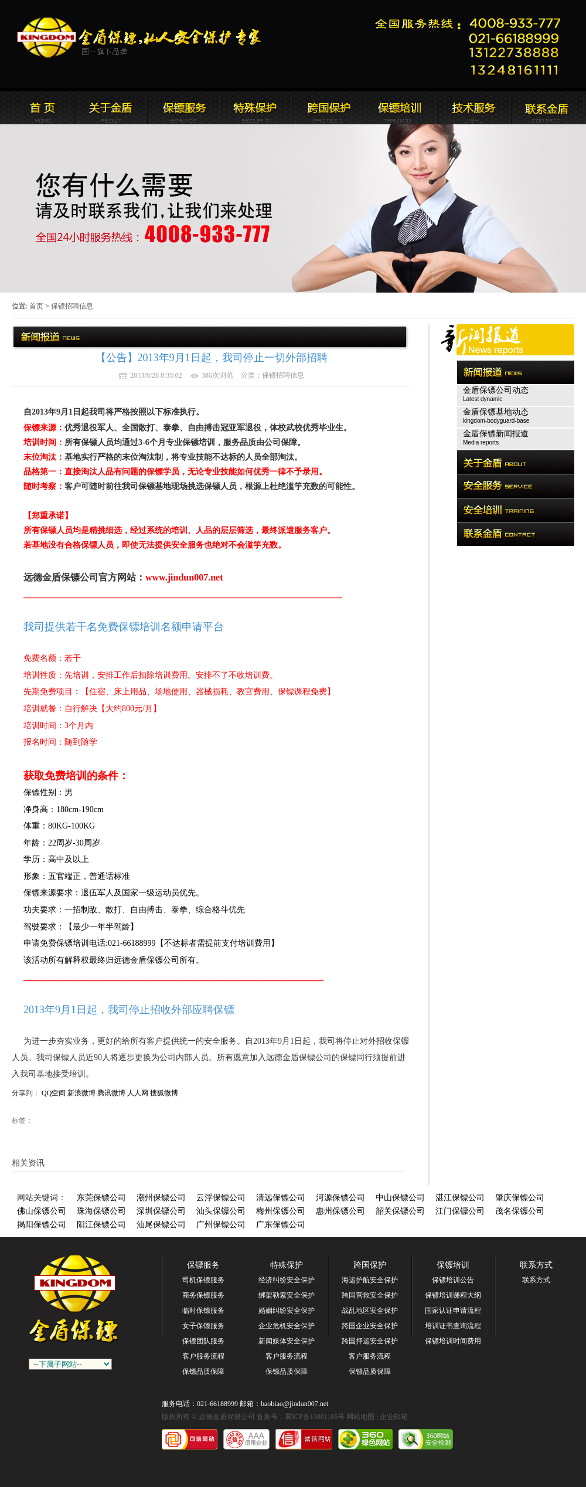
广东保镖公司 (280, 1224)
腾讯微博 (111, 1093)
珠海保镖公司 (101, 1211)
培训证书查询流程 (453, 1326)
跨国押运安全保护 (370, 1341)
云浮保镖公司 (221, 1197)
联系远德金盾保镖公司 (401, 107)
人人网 (137, 1093)
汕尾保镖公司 (161, 1224)
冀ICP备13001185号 (315, 1417)
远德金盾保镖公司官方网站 (140, 37)
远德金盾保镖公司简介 (110, 107)
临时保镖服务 (203, 1310)
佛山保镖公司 (41, 1211)
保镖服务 (203, 1265)
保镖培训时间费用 (453, 1341)
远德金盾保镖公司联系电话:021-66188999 (471, 44)
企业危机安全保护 (286, 1326)
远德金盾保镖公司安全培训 (328, 107)
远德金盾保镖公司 (38, 107)
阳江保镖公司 (101, 1224)
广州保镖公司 (221, 1224)
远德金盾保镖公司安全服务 (256, 107)
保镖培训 (453, 1265)
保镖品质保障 (203, 1371)
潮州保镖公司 (161, 1197)
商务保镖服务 (203, 1295)
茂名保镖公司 (519, 1211)
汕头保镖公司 (221, 1211)
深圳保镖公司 (161, 1211)
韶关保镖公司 (400, 1211)
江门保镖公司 (460, 1211)
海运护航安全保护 (370, 1280)
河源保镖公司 (340, 1197)
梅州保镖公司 (280, 1211)
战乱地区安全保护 (370, 1310)
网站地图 (360, 1417)
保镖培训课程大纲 (453, 1295)
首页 (36, 306)
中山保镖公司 (400, 1197)
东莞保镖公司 (101, 1197)
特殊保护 (286, 1265)
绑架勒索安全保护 (286, 1295)
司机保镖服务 (203, 1280)
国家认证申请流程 (453, 1310)
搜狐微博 (164, 1093)
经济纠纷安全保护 (286, 1280)
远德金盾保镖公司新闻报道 (183, 107)
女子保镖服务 (203, 1326)
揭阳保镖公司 (41, 1224)
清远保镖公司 (280, 1197)
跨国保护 (369, 1265)
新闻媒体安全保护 (286, 1341)
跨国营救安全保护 (370, 1295)
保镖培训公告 (453, 1280)
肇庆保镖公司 (519, 1197)
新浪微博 (81, 1093)
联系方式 (536, 1265)
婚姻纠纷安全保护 (286, 1310)
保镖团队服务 (203, 1341)
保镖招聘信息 (72, 306)
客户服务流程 (203, 1356)
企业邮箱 (394, 1417)
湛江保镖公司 (460, 1197)
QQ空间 (54, 1093)
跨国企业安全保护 (370, 1326)
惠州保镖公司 (340, 1211)
